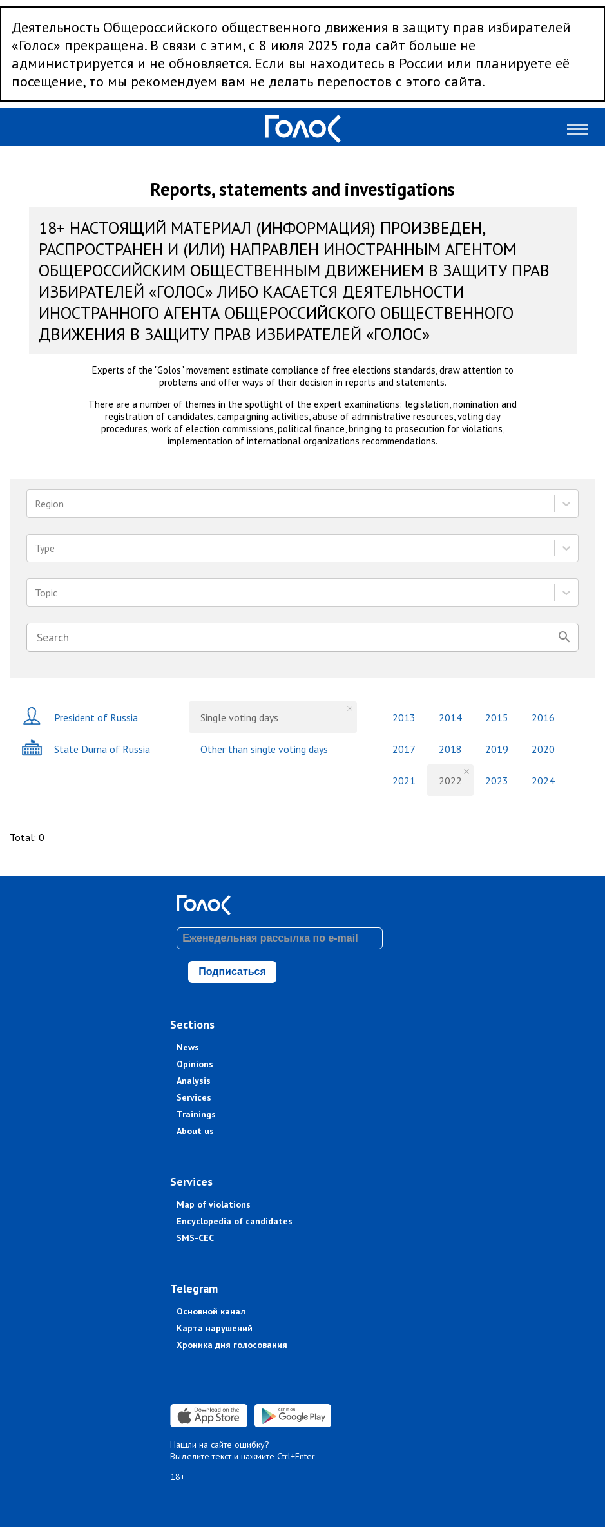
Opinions (195, 1064)
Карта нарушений (215, 1328)
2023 (496, 780)
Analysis (194, 1080)
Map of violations (214, 1204)
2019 (496, 749)
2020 (543, 749)
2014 (450, 717)
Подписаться (232, 971)
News (188, 1047)
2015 (496, 717)
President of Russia (79, 717)
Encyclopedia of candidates (235, 1221)
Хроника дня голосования (232, 1345)
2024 (543, 780)
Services (194, 1097)
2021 (404, 780)
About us (195, 1131)
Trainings (196, 1114)
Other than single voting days (264, 749)
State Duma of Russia (85, 749)
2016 (543, 717)
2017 (404, 749)
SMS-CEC (195, 1238)
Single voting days (239, 717)
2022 (450, 780)
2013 (404, 717)
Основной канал (211, 1311)
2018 (450, 749)
